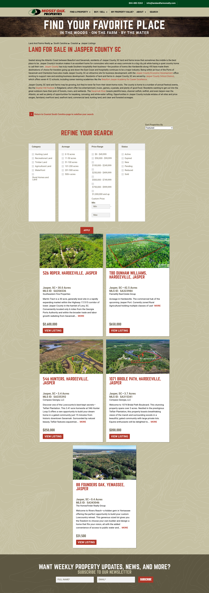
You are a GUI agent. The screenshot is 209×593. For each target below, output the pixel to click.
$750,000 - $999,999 (102, 187)
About (139, 12)
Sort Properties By (154, 124)
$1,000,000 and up (101, 194)
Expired (128, 158)
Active (128, 154)
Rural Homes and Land (40, 178)
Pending (128, 166)
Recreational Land (43, 158)
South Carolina (60, 43)
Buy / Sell (99, 12)
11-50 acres (70, 158)
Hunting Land (41, 154)
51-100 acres (71, 162)
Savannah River (98, 91)
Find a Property (79, 12)
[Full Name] (75, 579)
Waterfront (40, 170)
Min (93, 202)
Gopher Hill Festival (45, 88)
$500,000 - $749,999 (102, 180)
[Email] (116, 579)
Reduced (129, 170)
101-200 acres (71, 166)
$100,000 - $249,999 (102, 165)
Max (94, 211)
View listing (53, 330)
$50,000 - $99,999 (103, 158)
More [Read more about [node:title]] (81, 316)
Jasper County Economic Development (154, 73)
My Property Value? (122, 12)
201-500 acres (71, 170)
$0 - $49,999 (100, 154)
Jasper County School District (160, 76)
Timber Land (41, 162)
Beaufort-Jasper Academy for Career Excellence (124, 79)
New (127, 162)
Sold (127, 174)
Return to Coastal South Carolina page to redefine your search (64, 114)
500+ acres (70, 174)
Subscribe (145, 579)
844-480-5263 (135, 3)
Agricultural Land (43, 166)
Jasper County (51, 66)
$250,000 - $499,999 (102, 173)
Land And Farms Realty (39, 43)
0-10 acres (70, 154)
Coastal (74, 43)
